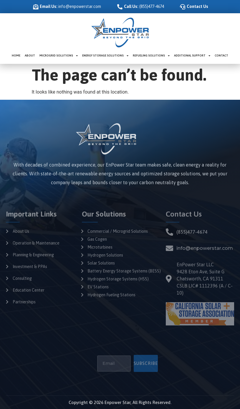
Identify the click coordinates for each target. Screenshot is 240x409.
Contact (221, 55)
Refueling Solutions (151, 55)
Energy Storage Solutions (105, 55)
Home (16, 55)
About (30, 55)
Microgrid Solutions (58, 55)
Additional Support (192, 55)
